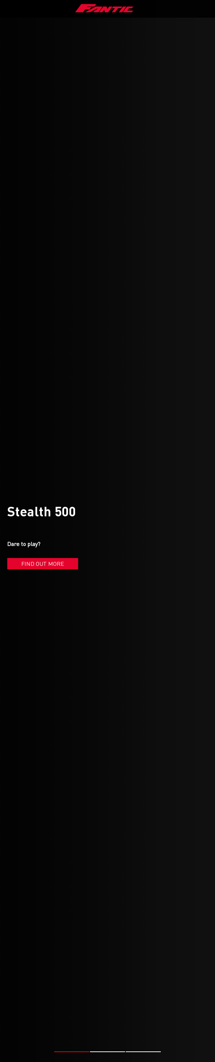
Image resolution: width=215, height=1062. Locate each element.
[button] (71, 1051)
